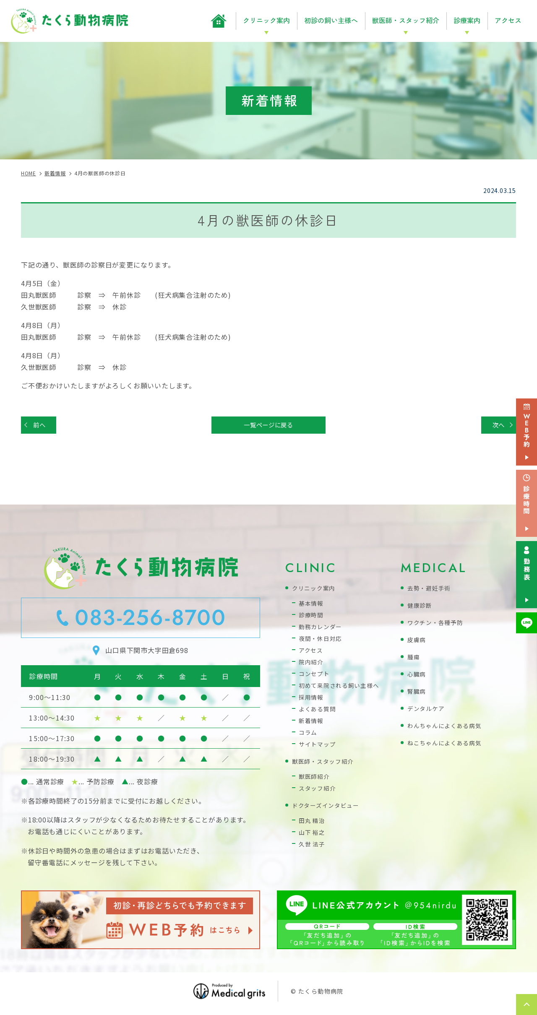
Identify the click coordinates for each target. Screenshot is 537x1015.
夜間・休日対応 (322, 640)
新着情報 (312, 722)
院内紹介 (312, 663)
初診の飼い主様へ (331, 20)
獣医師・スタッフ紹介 (325, 763)
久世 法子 (313, 845)
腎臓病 (417, 693)
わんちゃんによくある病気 (447, 727)
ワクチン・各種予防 (437, 624)
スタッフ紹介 (319, 790)
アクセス (508, 20)
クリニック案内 (315, 590)
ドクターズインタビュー (328, 807)
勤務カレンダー (322, 628)
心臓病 (417, 675)
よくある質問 (319, 710)
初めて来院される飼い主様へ (342, 687)
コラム (308, 734)
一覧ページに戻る (268, 426)
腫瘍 (414, 658)
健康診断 (420, 607)
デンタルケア (427, 710)
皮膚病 (417, 641)
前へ (41, 426)
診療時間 (312, 616)
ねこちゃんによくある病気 (447, 744)
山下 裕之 (313, 834)
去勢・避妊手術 (430, 590)
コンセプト (315, 675)
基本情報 (312, 605)
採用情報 (312, 699)
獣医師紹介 (315, 778)
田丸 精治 (313, 822)
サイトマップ (319, 746)
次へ (496, 426)
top (526, 1004)
